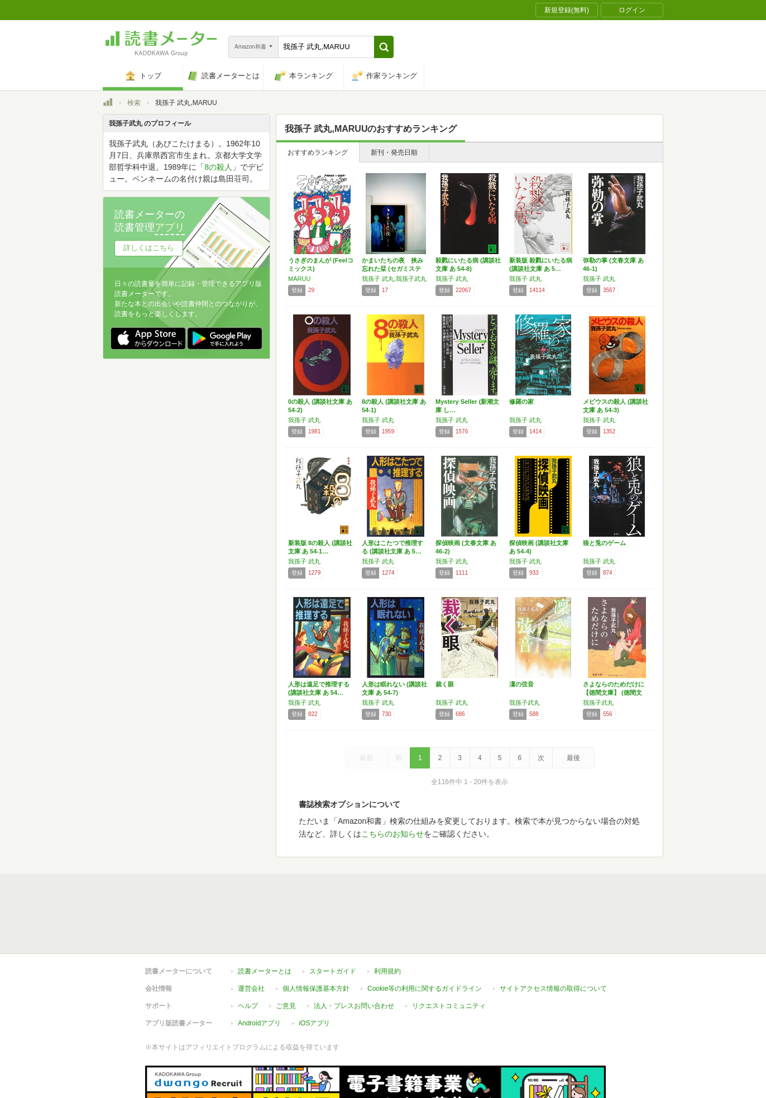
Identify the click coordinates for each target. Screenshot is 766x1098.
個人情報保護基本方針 (316, 988)
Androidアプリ (259, 1023)
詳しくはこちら (148, 248)
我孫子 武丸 (451, 278)
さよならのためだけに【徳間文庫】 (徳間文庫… (613, 692)
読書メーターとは (264, 971)
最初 (366, 758)
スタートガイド (332, 971)
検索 (134, 103)
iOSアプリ (314, 1023)
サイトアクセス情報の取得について (553, 988)
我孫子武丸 (524, 702)
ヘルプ (248, 1005)
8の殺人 (218, 167)
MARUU (299, 278)
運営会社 (251, 988)
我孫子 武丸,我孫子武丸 (394, 278)
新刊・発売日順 (394, 152)
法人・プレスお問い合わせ (354, 1005)
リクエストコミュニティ (449, 1005)
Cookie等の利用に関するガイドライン (424, 988)
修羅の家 (521, 401)
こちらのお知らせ (392, 833)
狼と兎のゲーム (604, 543)
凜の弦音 (521, 684)
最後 (573, 758)
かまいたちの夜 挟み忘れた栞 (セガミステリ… (392, 268)
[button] (384, 47)
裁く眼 (444, 684)
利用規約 (387, 971)
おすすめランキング (318, 152)
